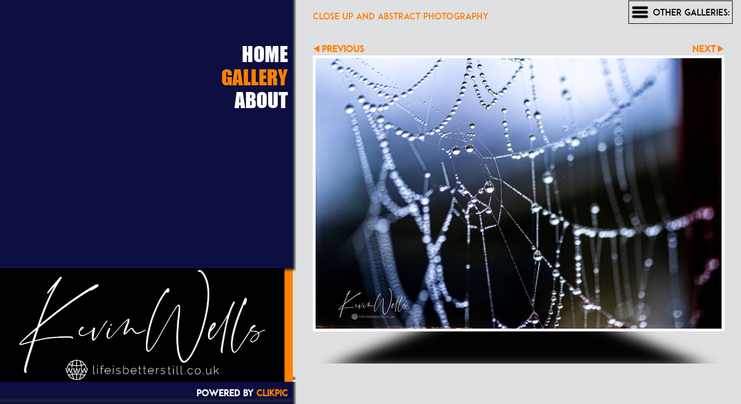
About (261, 99)
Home (265, 53)
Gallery (254, 77)
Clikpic (272, 392)
